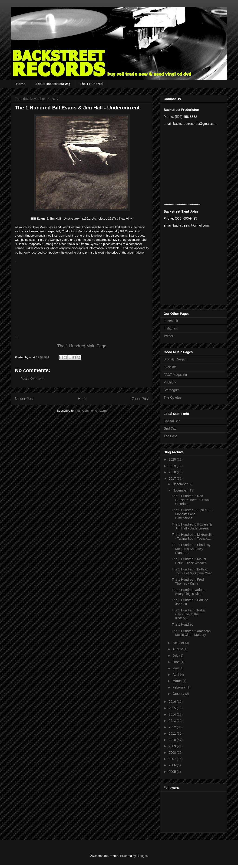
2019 (173, 466)
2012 (173, 727)
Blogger (142, 856)
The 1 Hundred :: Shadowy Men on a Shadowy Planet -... (191, 549)
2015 (173, 708)
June (176, 662)
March (177, 681)
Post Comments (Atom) (91, 410)
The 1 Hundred (91, 84)
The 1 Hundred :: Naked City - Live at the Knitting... (189, 614)
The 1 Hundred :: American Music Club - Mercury (191, 633)
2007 (173, 759)
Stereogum (171, 390)
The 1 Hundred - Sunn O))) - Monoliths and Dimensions (192, 514)
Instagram (171, 328)
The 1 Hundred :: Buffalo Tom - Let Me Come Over (192, 571)
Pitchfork (170, 382)
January (178, 693)
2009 (173, 746)
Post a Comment (32, 378)
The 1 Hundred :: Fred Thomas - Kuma (188, 581)
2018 (173, 472)
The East (170, 436)
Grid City (170, 428)
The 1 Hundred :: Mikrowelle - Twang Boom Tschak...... (192, 536)
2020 (173, 459)
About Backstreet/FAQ (52, 84)
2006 (173, 765)
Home (20, 84)
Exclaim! (170, 367)
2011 (173, 733)
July (175, 655)
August (177, 649)
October (178, 643)
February (179, 687)
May (175, 668)
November (180, 490)
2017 (173, 478)
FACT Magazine (175, 375)
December (180, 484)
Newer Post (24, 399)
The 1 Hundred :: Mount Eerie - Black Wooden (189, 561)
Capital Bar (172, 421)
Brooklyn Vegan (175, 359)
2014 (173, 714)
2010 (173, 740)
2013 (173, 721)
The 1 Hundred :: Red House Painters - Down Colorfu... (190, 500)
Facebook (171, 321)
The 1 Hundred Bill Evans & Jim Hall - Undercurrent (192, 526)
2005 (173, 771)
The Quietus (172, 397)
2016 (173, 701)
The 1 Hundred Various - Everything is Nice (189, 592)
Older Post (140, 399)
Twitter (168, 336)
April (176, 674)
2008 (173, 752)
